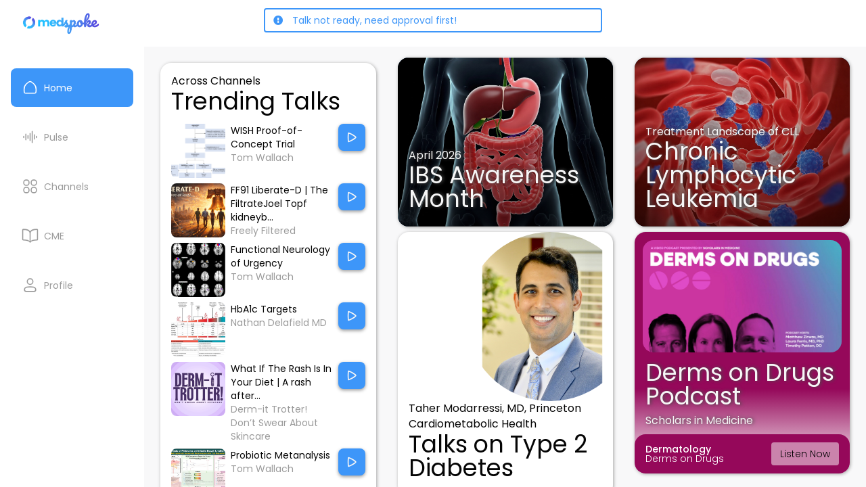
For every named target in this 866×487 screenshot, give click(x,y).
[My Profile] (72, 285)
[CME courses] (72, 235)
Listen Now (805, 454)
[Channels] (72, 186)
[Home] (61, 23)
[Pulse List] (72, 137)
